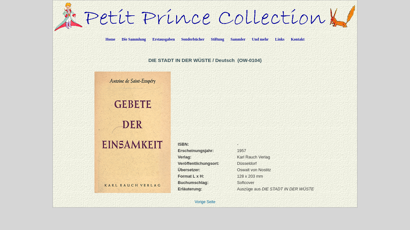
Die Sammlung (134, 39)
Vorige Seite (205, 202)
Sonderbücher (193, 39)
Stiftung (217, 39)
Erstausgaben (163, 39)
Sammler (238, 39)
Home (110, 39)
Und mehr (260, 39)
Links (279, 39)
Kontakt (298, 39)
